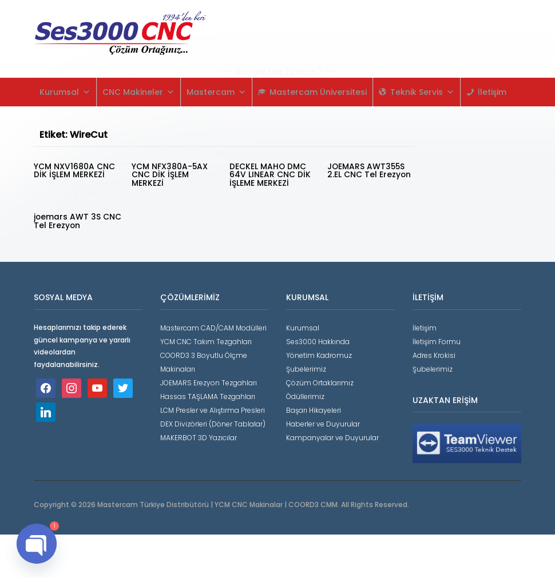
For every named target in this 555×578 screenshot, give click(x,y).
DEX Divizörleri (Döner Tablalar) (212, 421)
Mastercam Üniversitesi (318, 92)
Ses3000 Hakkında (318, 339)
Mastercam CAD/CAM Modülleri (213, 325)
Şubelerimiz (306, 367)
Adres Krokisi (434, 353)
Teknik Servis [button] (422, 92)
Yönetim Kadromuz (319, 353)
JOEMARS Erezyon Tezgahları (208, 380)
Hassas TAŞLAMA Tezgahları (207, 394)
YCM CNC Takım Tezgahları (206, 339)
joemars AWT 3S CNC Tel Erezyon (67, 219)
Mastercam (216, 92)
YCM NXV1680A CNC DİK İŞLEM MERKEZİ (74, 170)
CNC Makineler (138, 92)
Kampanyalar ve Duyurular (332, 435)
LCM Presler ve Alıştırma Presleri (212, 408)
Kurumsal (64, 92)
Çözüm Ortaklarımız (320, 380)
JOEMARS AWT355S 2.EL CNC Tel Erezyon (369, 170)
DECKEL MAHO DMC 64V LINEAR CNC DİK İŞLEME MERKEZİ (270, 174)
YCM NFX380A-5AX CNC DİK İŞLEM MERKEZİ (170, 174)
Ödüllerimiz (305, 394)
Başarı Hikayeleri (313, 408)
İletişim (492, 92)
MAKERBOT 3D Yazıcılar (198, 435)
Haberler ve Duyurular (323, 421)
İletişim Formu (437, 339)
